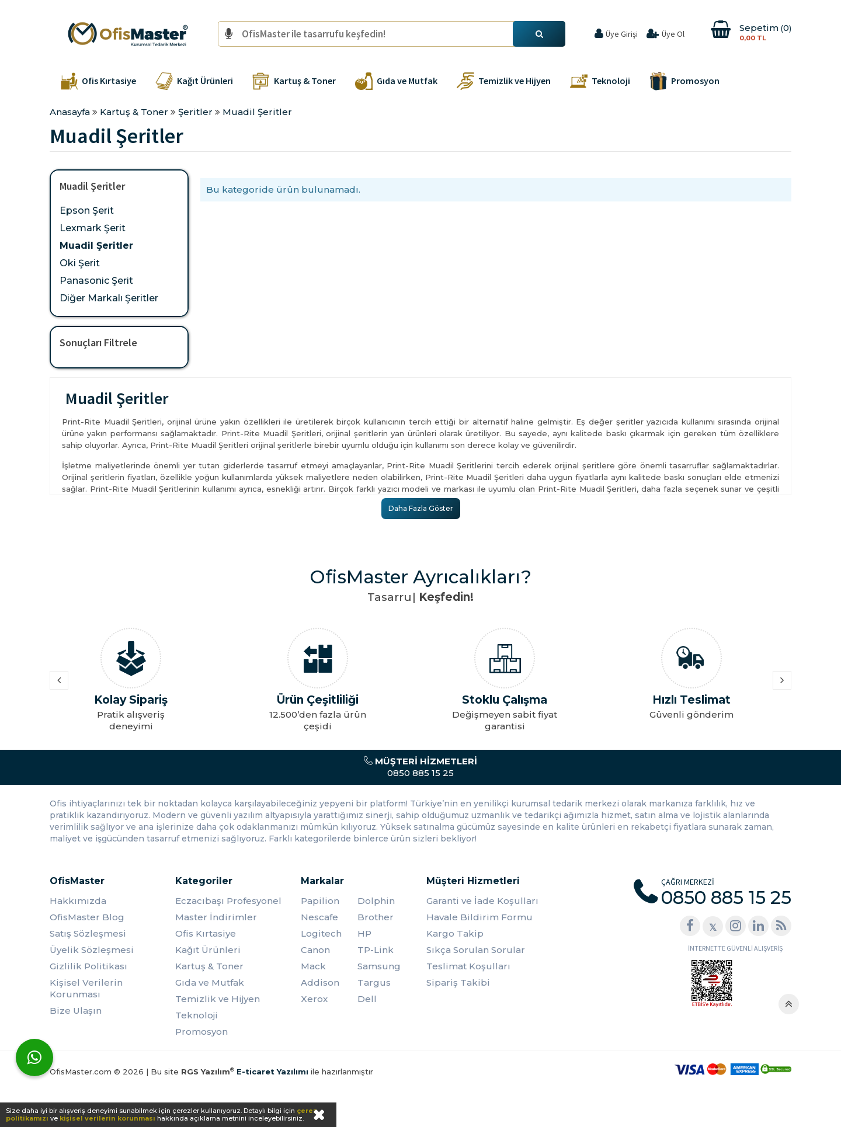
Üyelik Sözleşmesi (92, 949)
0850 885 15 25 (420, 767)
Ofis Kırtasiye (205, 933)
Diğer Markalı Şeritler (109, 298)
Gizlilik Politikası (88, 966)
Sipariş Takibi (458, 982)
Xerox (314, 998)
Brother (375, 917)
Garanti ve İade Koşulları (482, 900)
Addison (320, 982)
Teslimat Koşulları (468, 966)
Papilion (320, 900)
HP (364, 933)
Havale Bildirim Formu (479, 917)
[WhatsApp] (34, 1057)
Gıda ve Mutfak (209, 982)
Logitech (321, 933)
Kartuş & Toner (209, 966)
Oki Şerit (80, 263)
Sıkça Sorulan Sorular (475, 949)
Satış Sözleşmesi (88, 933)
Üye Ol (673, 34)
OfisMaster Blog (87, 917)
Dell (367, 998)
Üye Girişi (622, 34)
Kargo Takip (455, 933)
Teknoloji (196, 1015)
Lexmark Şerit (93, 228)
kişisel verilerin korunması (107, 1118)
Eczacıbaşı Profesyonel (228, 900)
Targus (374, 982)
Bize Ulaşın (76, 1010)
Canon (315, 949)
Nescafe (319, 917)
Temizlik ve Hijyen (217, 998)
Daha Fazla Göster (420, 508)
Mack (313, 966)
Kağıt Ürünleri (208, 949)
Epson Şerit (87, 210)
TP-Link (375, 949)
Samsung (379, 966)
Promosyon (201, 1031)
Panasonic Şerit (96, 280)
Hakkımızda (78, 900)
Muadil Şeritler (96, 245)
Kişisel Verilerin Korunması (86, 988)
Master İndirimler (216, 917)
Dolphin (376, 900)
